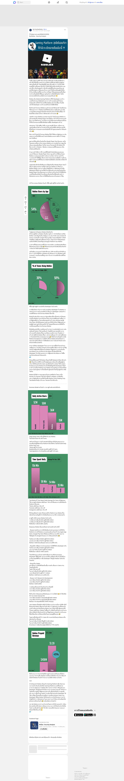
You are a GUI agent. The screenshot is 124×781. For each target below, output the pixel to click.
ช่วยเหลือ (80, 773)
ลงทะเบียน (99, 2)
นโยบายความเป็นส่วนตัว (79, 776)
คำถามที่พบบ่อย (86, 773)
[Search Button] (18, 2)
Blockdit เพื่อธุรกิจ (78, 779)
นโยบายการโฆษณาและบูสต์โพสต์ (81, 775)
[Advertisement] (62, 16)
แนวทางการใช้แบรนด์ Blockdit (80, 778)
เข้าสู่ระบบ (91, 2)
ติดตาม (45, 29)
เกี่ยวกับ (76, 773)
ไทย (83, 779)
